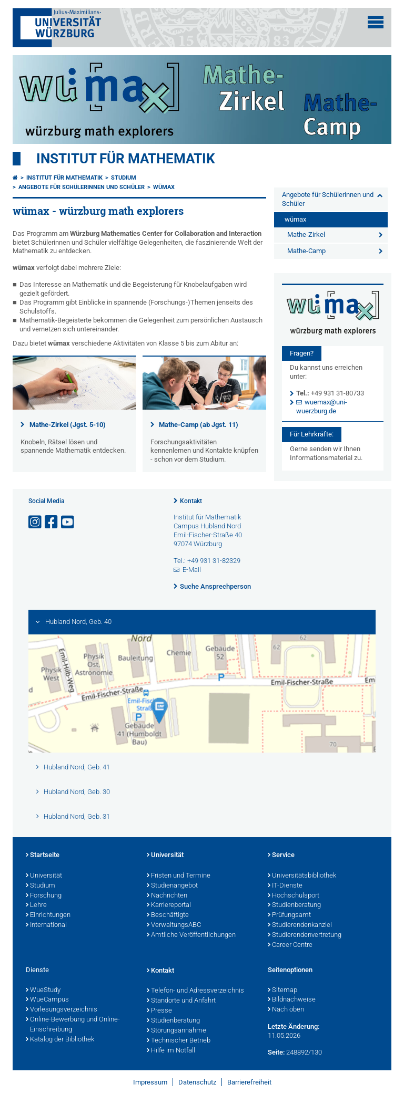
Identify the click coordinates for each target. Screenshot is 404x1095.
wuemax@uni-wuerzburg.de (322, 406)
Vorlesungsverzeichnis (61, 1010)
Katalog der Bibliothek (60, 1040)
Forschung (44, 896)
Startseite (42, 855)
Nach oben (286, 1010)
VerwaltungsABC (174, 925)
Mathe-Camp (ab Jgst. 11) (198, 425)
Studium (123, 177)
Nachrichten (167, 896)
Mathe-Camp (306, 251)
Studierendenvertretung (304, 935)
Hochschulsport (293, 896)
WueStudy (43, 990)
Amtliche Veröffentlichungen (191, 935)
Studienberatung (294, 905)
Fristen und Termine (178, 876)
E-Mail (192, 569)
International (46, 925)
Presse (159, 1011)
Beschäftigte (168, 915)
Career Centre (290, 945)
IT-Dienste (285, 886)
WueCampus (47, 1000)
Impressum (150, 1082)
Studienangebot (172, 886)
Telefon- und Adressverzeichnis (195, 991)
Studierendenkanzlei (300, 925)
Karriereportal (169, 905)
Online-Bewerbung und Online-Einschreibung (73, 1025)
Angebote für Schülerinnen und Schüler (81, 187)
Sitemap (282, 990)
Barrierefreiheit (249, 1082)
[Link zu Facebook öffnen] (52, 522)
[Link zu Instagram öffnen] (35, 522)
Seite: (276, 1052)
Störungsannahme (176, 1031)
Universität (44, 876)
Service (281, 855)
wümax (164, 187)
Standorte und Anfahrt (181, 1001)
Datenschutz (197, 1082)
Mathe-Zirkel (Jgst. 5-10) (67, 425)
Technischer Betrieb (178, 1041)
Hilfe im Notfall (171, 1051)
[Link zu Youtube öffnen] (68, 522)
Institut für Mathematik (125, 158)
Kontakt (191, 501)
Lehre (36, 905)
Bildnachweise (292, 1000)
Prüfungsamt (289, 915)
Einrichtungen (48, 915)
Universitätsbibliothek (302, 876)
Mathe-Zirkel (306, 234)
